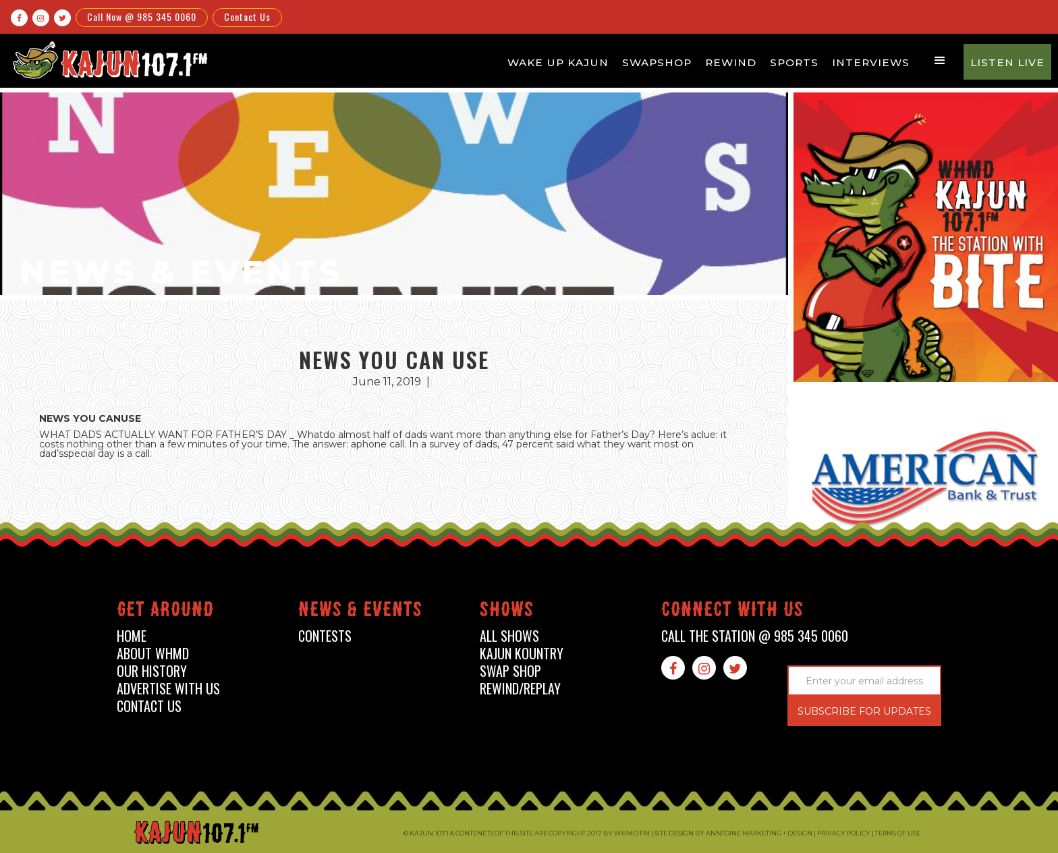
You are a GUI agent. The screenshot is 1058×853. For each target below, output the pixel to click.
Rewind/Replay (520, 689)
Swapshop (657, 62)
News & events (360, 612)
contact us (149, 706)
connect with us (732, 612)
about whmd (153, 653)
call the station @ (754, 636)
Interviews (871, 62)
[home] (108, 59)
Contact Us (247, 16)
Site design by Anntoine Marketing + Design (733, 833)
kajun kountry (521, 653)
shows (507, 612)
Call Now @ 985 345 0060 (141, 16)
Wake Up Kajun (558, 62)
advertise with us (168, 689)
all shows (509, 636)
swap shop (510, 671)
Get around (165, 612)
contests (325, 636)
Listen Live (1007, 62)
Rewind (730, 62)
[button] (940, 60)
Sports (794, 62)
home (131, 636)
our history (152, 671)
